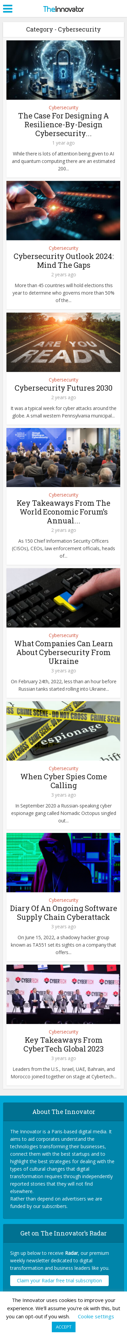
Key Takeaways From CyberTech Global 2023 (63, 1044)
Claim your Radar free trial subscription (59, 1280)
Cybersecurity (63, 107)
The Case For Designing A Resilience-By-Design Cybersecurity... (63, 124)
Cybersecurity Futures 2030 (63, 388)
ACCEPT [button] (63, 1327)
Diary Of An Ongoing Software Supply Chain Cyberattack (63, 912)
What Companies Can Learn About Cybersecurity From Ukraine (63, 652)
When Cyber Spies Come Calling (63, 781)
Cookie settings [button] (96, 1316)
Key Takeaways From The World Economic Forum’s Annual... (63, 511)
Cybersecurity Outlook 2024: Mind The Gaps (64, 260)
